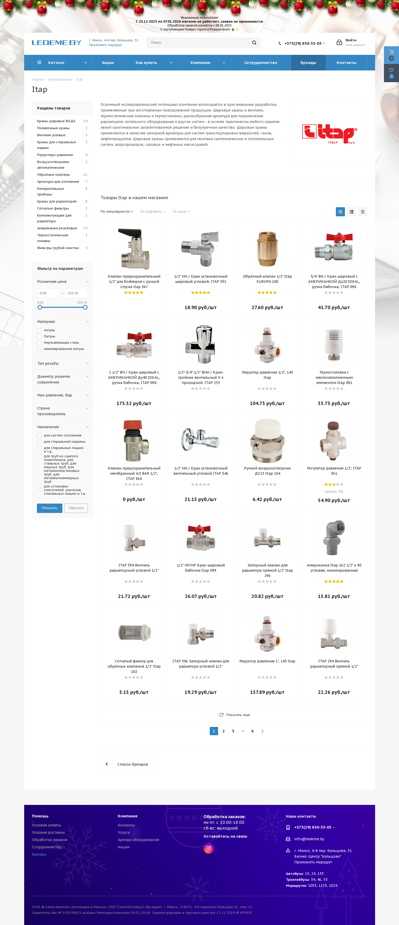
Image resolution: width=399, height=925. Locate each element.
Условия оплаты (46, 825)
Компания (128, 815)
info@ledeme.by (309, 839)
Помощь (40, 815)
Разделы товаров (53, 108)
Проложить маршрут (105, 45)
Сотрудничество (47, 847)
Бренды (39, 854)
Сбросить (76, 508)
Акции (123, 847)
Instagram (209, 848)
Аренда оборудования (138, 839)
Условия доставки (48, 832)
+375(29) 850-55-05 (303, 43)
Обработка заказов (49, 839)
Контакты (126, 825)
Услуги (124, 832)
